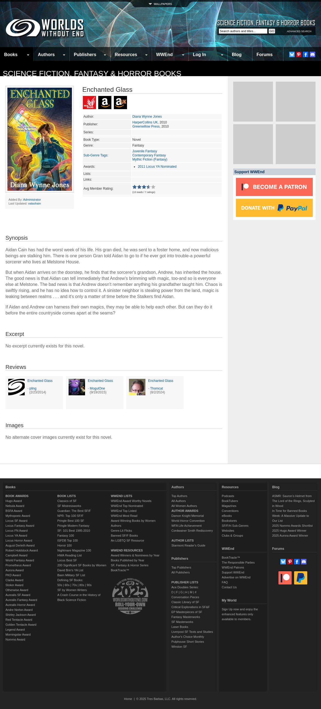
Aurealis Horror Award (20, 604)
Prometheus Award (18, 565)
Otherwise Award (16, 590)
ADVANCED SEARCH (299, 31)
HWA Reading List (69, 555)
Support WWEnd (233, 572)
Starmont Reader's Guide (188, 545)
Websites (228, 530)
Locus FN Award (16, 530)
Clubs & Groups (232, 535)
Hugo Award (13, 501)
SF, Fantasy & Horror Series (129, 565)
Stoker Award (14, 585)
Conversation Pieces (185, 597)
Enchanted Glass (39, 381)
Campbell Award (16, 555)
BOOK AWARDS (17, 496)
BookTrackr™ (120, 570)
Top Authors (179, 496)
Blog (237, 54)
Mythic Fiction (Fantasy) (149, 159)
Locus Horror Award (18, 540)
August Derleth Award (20, 545)
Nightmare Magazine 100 (74, 550)
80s (81, 585)
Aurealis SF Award (17, 595)
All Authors (178, 501)
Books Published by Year (127, 560)
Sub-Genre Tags (95, 155)
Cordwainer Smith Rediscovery (192, 530)
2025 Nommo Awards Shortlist (292, 525)
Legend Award (15, 629)
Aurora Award (14, 570)
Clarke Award (14, 580)
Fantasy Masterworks (185, 617)
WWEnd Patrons (233, 567)
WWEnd (164, 54)
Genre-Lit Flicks (121, 530)
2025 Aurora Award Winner (290, 535)
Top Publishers (181, 567)
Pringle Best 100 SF (70, 520)
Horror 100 (64, 545)
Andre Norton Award (19, 609)
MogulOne (97, 388)
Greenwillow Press (145, 126)
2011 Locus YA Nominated (157, 167)
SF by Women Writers (72, 590)
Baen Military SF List (71, 575)
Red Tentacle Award (18, 619)
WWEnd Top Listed (123, 510)
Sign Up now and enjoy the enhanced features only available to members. (240, 614)
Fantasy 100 (65, 535)
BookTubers (230, 501)
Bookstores (229, 520)
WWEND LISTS (121, 496)
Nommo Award (15, 639)
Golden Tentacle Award (20, 624)
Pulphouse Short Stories (187, 641)
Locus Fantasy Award (19, 525)
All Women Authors (184, 505)
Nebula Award (14, 505)
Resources (126, 54)
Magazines (229, 505)
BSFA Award (13, 510)
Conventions (230, 510)
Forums (265, 54)
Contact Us (229, 587)
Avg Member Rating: (98, 189)
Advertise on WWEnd (236, 577)
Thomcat (156, 388)
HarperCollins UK (145, 122)
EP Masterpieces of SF (186, 612)
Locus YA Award (16, 535)
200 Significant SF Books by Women (81, 565)
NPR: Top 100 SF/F (70, 515)
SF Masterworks (182, 622)
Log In (199, 54)
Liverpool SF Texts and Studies (192, 631)
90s (89, 585)
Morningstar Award (18, 634)
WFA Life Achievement (186, 525)
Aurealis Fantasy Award (21, 600)
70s (74, 585)
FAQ (225, 582)
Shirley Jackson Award (20, 614)
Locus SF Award (16, 520)
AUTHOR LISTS (182, 540)
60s (67, 585)
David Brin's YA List (70, 570)
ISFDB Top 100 (67, 540)
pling (32, 388)
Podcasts (228, 496)
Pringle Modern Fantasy (73, 525)
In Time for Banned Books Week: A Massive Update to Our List (290, 515)
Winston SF (179, 646)
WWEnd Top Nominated (127, 505)
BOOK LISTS (66, 496)
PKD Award (13, 575)
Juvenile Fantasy (144, 151)
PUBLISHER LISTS (184, 582)
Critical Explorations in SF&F (190, 607)
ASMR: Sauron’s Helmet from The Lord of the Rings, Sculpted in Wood (293, 500)
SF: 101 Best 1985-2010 (73, 530)
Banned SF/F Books (124, 535)
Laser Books (179, 626)
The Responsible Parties (238, 562)
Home (128, 698)
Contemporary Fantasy (149, 155)
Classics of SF (67, 501)
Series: (88, 132)
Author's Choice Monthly (187, 636)
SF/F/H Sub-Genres (235, 525)
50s (59, 585)
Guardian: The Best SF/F (74, 510)
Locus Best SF (67, 560)
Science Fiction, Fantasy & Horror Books (92, 73)
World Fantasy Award (19, 560)
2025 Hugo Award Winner (289, 530)
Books (11, 54)
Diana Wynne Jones (147, 116)
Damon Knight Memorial (187, 515)
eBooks (227, 515)
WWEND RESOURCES (127, 550)
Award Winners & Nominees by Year (135, 555)
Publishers (85, 54)
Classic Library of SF (185, 602)
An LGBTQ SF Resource (127, 540)
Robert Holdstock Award (21, 550)
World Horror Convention (188, 520)
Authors (46, 54)
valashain (34, 203)
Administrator (32, 199)
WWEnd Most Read (124, 515)
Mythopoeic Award (17, 515)
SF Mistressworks (69, 505)
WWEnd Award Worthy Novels (131, 501)
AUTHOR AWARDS (184, 510)
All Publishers (180, 572)
